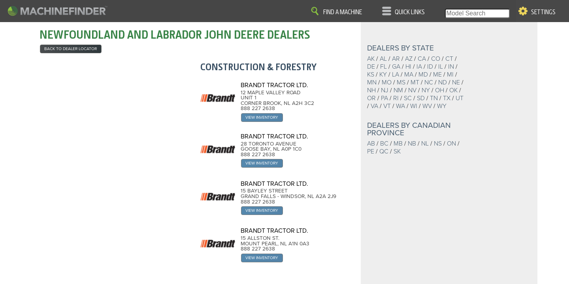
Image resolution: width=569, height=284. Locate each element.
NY (426, 90)
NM (398, 90)
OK (453, 90)
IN (451, 67)
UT (459, 98)
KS (370, 74)
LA (395, 74)
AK (371, 59)
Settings (543, 12)
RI (396, 98)
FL (383, 67)
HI (408, 67)
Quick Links (410, 12)
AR (396, 59)
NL (425, 144)
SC (408, 98)
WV (427, 106)
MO (387, 82)
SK (397, 151)
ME (437, 74)
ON (451, 144)
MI (450, 74)
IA (419, 67)
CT (449, 59)
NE (456, 82)
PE (370, 151)
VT (387, 106)
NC (428, 82)
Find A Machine (342, 12)
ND (442, 82)
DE (371, 67)
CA (422, 59)
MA (408, 74)
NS (438, 144)
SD (421, 98)
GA (396, 67)
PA (384, 98)
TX (446, 98)
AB (371, 144)
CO (435, 59)
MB (398, 144)
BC (384, 144)
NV (412, 90)
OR (371, 98)
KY (383, 74)
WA (400, 106)
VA (374, 106)
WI (413, 106)
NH (371, 90)
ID (430, 67)
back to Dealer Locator (70, 48)
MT (415, 82)
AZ (409, 59)
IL (440, 67)
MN (372, 82)
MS (401, 82)
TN (434, 98)
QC (383, 151)
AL (383, 59)
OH (439, 90)
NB (412, 144)
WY (442, 106)
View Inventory (261, 117)
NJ (384, 90)
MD (423, 74)
